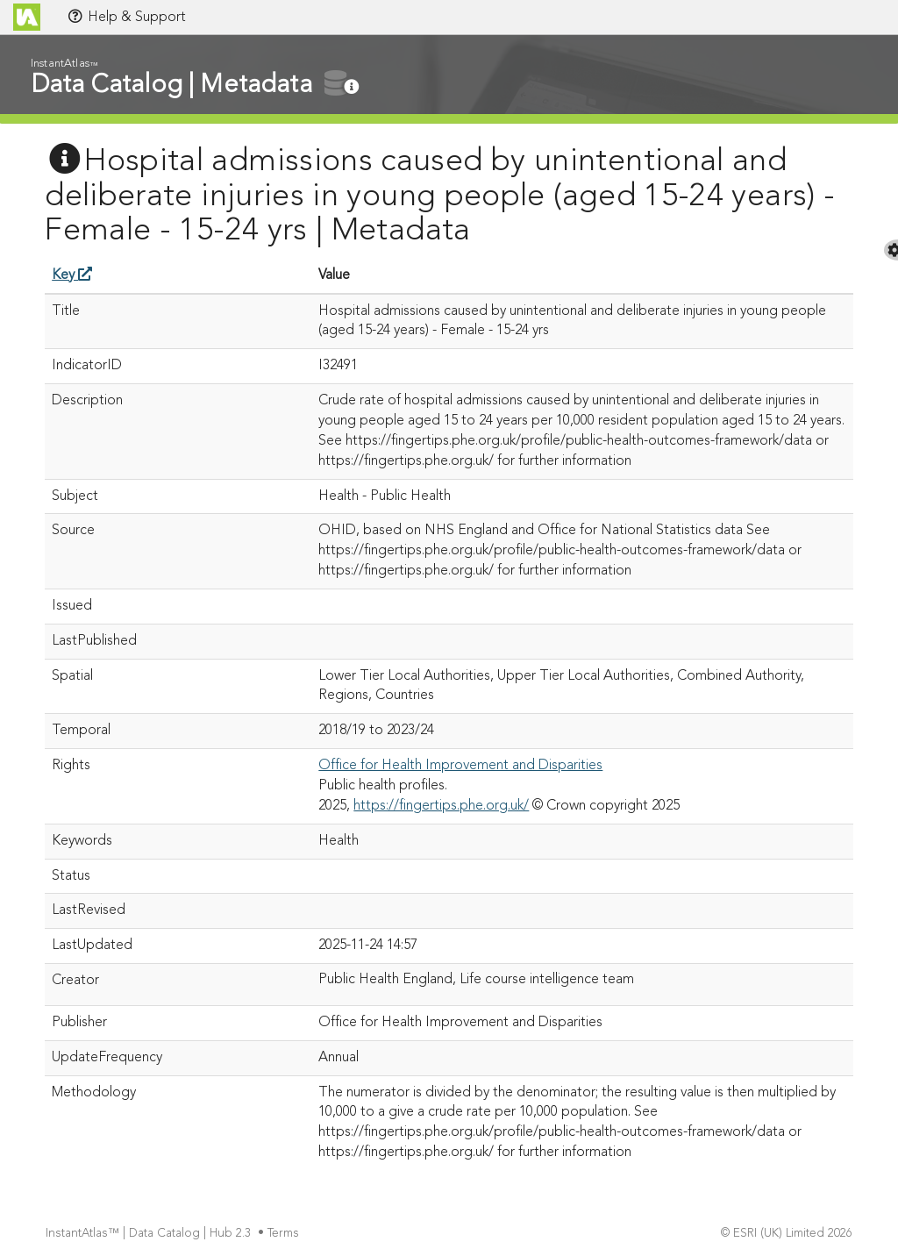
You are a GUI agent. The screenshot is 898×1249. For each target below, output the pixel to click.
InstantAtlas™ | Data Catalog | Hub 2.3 (150, 1233)
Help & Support (126, 17)
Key (72, 275)
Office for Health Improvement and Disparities (460, 766)
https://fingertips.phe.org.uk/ (441, 806)
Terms (285, 1233)
